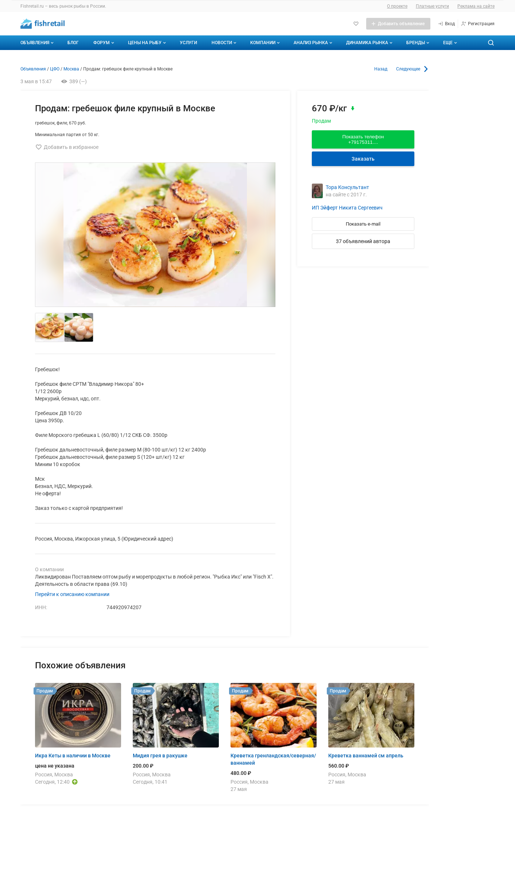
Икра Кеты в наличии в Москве (73, 755)
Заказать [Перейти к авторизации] (363, 159)
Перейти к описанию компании (72, 594)
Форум (104, 43)
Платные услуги (432, 6)
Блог (73, 42)
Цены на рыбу (147, 43)
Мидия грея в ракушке (160, 755)
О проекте (397, 6)
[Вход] (446, 24)
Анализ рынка (314, 43)
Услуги (188, 42)
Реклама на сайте (476, 6)
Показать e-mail (363, 224)
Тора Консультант (347, 187)
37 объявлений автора (363, 241)
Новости (225, 43)
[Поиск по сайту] (491, 42)
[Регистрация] (478, 24)
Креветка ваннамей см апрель (365, 755)
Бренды (418, 43)
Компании (265, 43)
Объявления (37, 43)
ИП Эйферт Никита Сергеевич (347, 208)
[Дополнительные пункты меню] (450, 42)
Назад (380, 69)
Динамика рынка (370, 43)
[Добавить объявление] (398, 24)
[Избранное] (356, 24)
